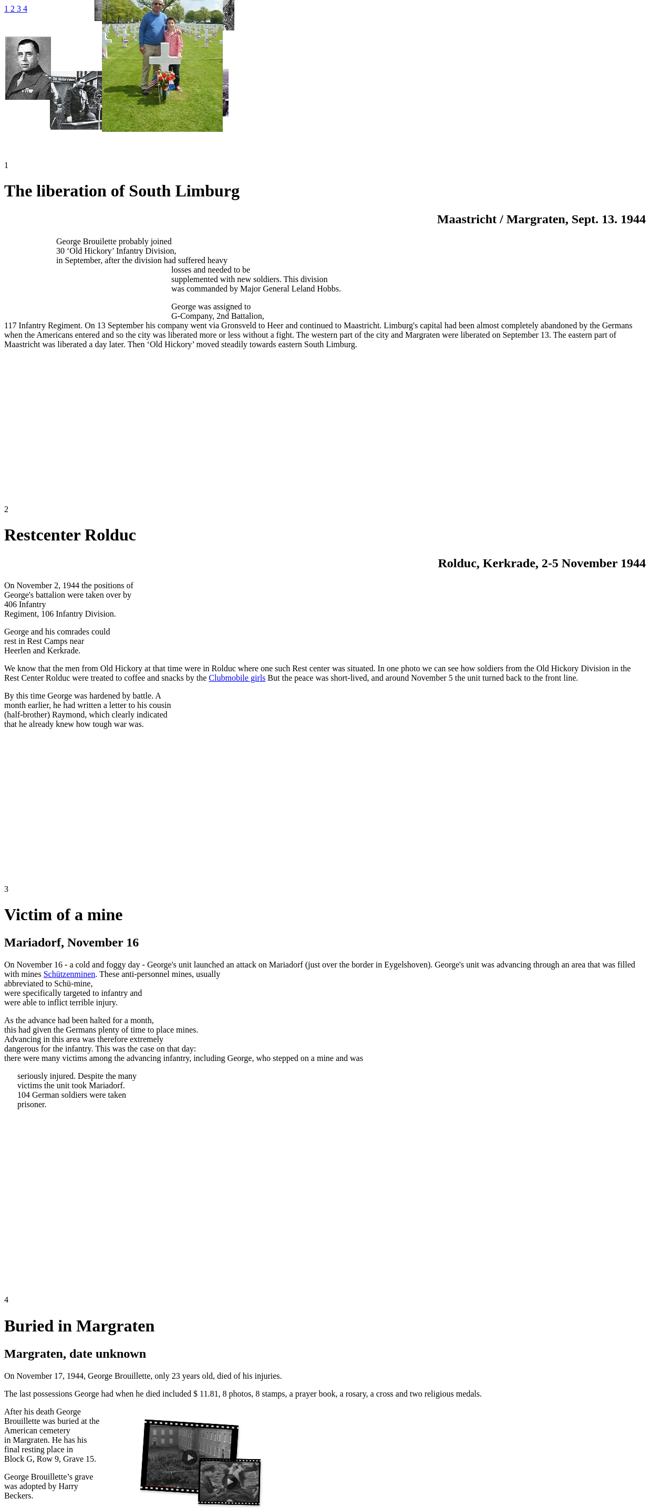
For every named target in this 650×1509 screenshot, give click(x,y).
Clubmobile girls (237, 677)
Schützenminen (70, 974)
